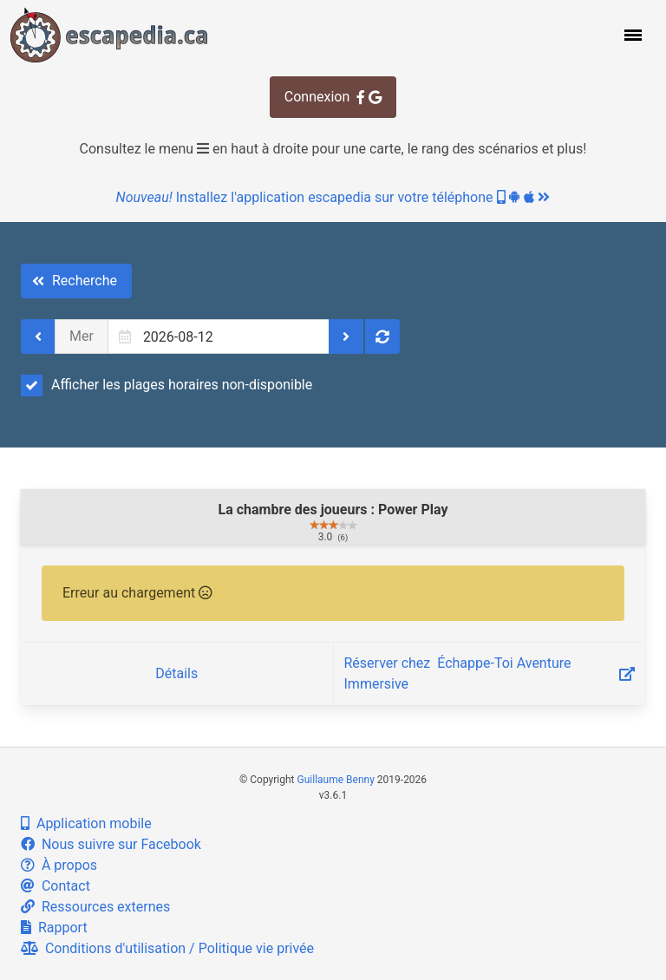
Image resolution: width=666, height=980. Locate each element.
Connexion (333, 96)
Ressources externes (95, 906)
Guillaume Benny (336, 780)
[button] (631, 34)
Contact (55, 886)
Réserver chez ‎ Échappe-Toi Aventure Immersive (490, 673)
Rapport (54, 927)
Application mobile (86, 823)
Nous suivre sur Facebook (111, 844)
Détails (176, 673)
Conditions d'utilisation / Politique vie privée (167, 948)
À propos (59, 865)
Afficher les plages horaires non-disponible (166, 385)
